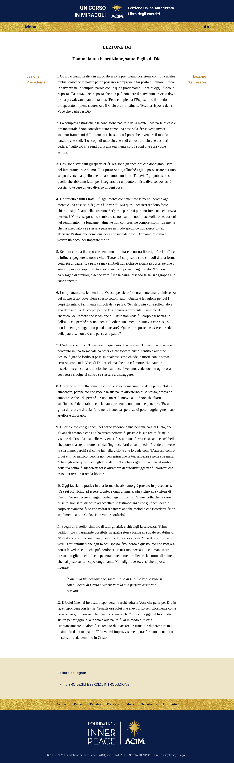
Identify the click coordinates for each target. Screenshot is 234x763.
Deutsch (62, 704)
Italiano (130, 704)
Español (95, 704)
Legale (183, 755)
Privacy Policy (168, 755)
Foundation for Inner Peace (80, 755)
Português (170, 704)
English (79, 704)
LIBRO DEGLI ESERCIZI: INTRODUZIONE (97, 684)
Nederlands (149, 704)
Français (113, 704)
